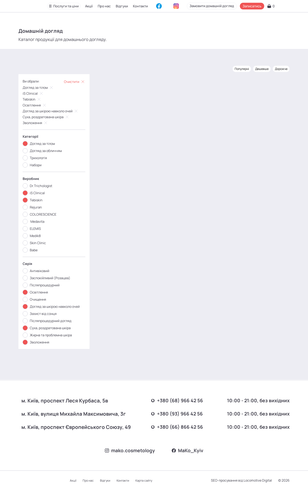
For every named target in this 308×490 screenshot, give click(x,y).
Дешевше (262, 69)
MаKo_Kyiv (189, 450)
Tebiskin (32, 99)
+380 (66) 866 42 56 (175, 426)
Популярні (242, 69)
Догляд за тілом (38, 87)
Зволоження (35, 122)
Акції (89, 6)
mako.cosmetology (129, 450)
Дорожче (281, 69)
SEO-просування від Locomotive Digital (241, 480)
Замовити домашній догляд (239, 6)
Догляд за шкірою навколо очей (51, 111)
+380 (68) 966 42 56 (175, 400)
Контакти (140, 6)
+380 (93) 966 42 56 (175, 413)
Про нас (104, 6)
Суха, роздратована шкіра (46, 116)
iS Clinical (33, 93)
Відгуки (122, 6)
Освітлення (35, 105)
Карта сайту (143, 480)
